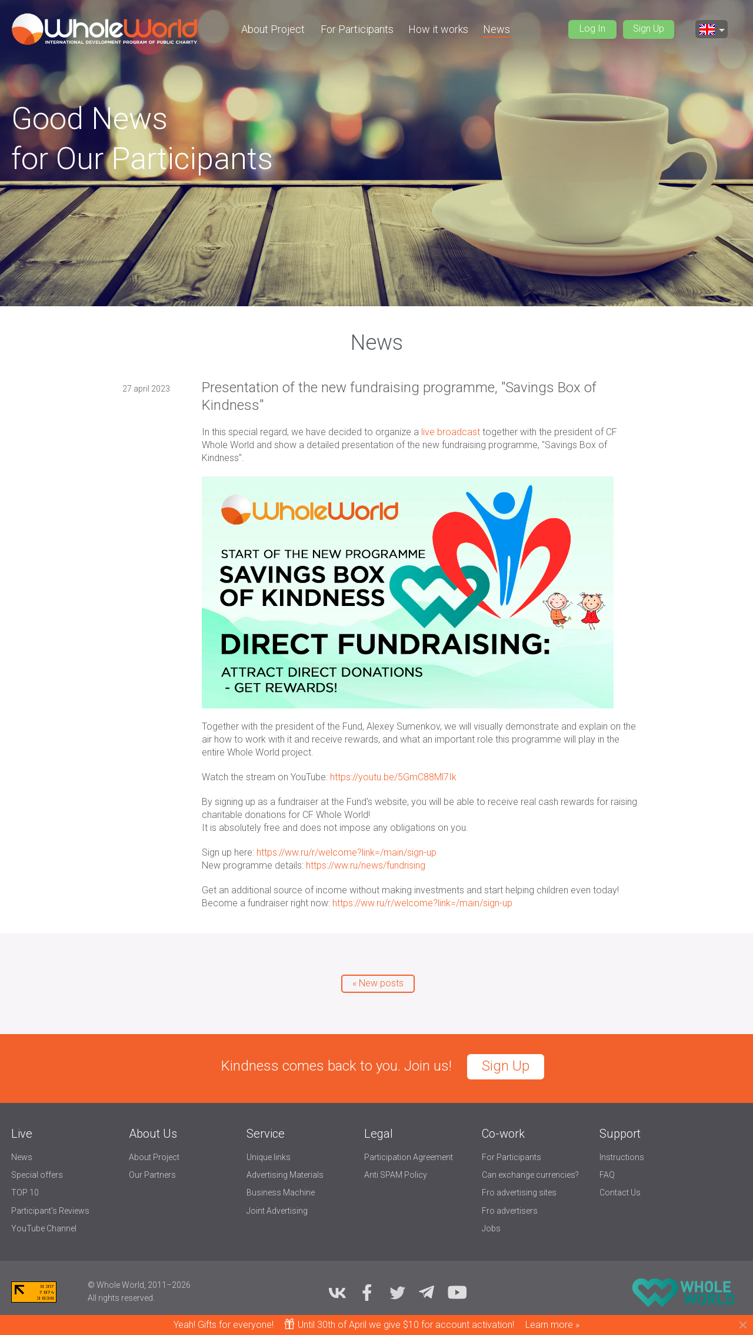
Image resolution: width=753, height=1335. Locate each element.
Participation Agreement (408, 1157)
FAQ (607, 1175)
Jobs (491, 1228)
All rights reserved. (121, 1298)
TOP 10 (25, 1192)
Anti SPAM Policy (395, 1175)
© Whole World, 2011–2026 (139, 1285)
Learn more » (552, 1324)
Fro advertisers (510, 1210)
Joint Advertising (277, 1210)
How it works (438, 29)
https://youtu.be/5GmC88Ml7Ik (393, 777)
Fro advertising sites (519, 1192)
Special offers (37, 1175)
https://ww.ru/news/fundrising (365, 865)
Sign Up (648, 28)
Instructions (621, 1157)
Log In (592, 28)
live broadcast (450, 432)
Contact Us (620, 1192)
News (496, 29)
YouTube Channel (43, 1228)
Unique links (268, 1157)
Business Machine (280, 1192)
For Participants (357, 29)
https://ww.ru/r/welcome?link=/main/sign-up (346, 852)
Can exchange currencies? (530, 1175)
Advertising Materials (285, 1175)
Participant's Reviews (50, 1210)
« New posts (378, 983)
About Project (273, 29)
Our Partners (152, 1175)
